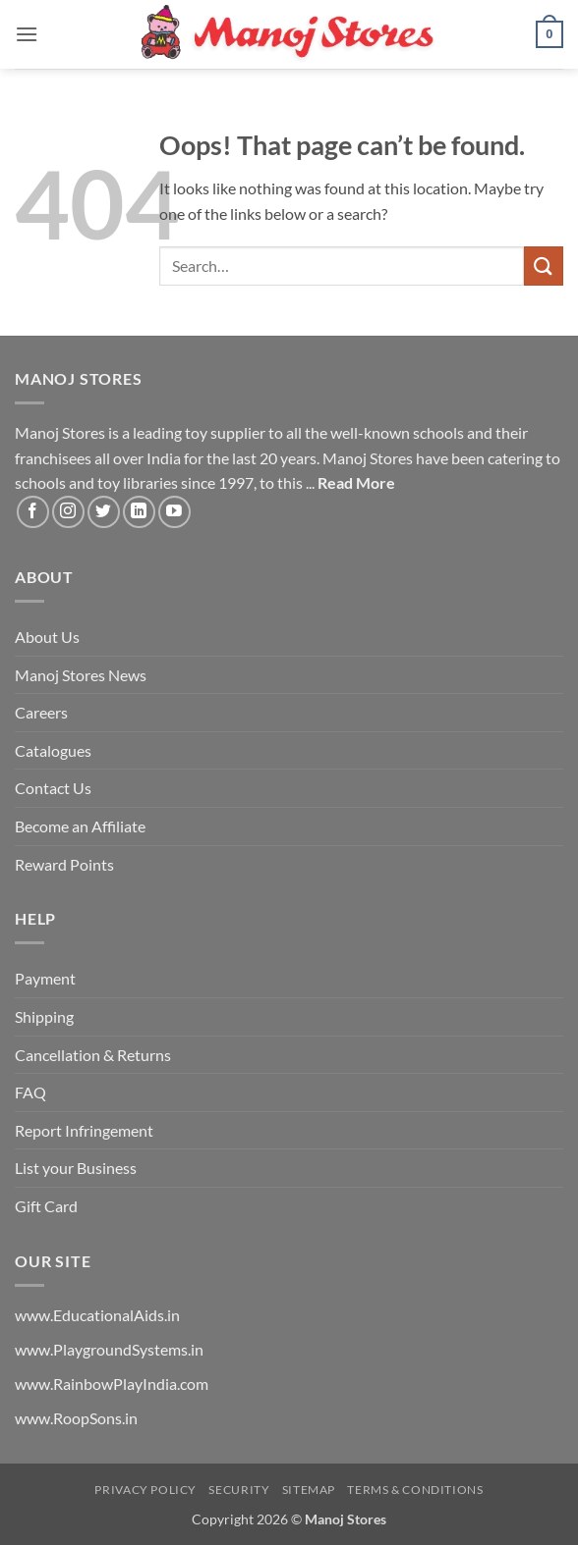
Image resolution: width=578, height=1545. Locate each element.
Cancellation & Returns (93, 1054)
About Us (47, 636)
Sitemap (308, 1489)
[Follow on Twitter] (103, 512)
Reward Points (64, 864)
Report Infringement (84, 1130)
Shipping (44, 1016)
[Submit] (543, 265)
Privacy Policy (145, 1489)
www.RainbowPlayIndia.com (111, 1383)
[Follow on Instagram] (68, 512)
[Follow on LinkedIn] (139, 512)
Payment (45, 978)
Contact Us (53, 787)
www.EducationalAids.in (97, 1314)
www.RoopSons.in (76, 1418)
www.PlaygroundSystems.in (109, 1349)
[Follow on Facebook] (33, 512)
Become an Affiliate (80, 826)
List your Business (76, 1167)
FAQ (30, 1092)
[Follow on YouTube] (174, 512)
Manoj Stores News (80, 675)
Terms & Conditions (415, 1489)
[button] (26, 34)
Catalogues (53, 750)
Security (238, 1489)
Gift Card (46, 1206)
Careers (41, 712)
